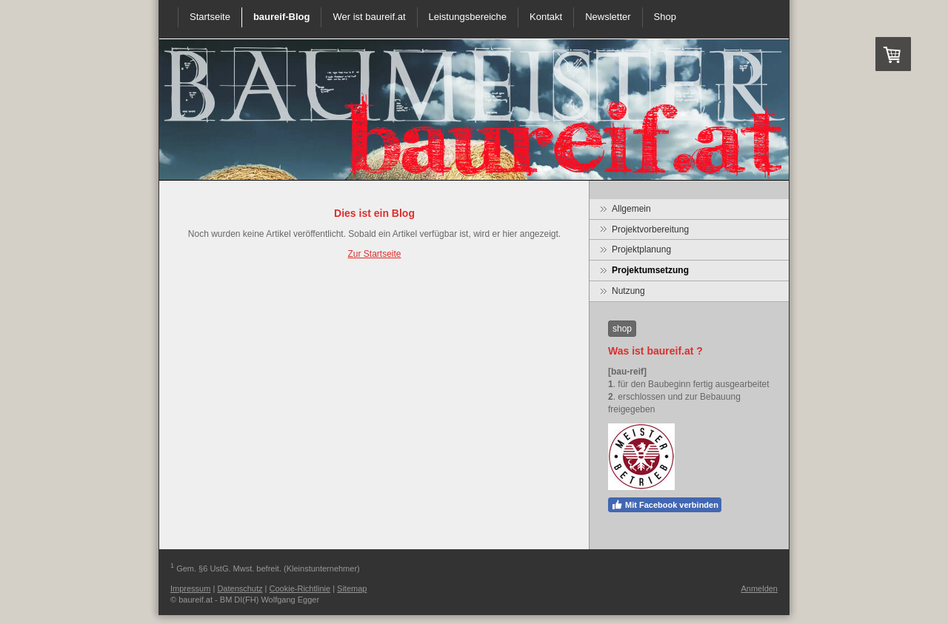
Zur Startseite (374, 254)
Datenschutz (239, 588)
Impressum (190, 588)
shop (622, 328)
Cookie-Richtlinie (300, 588)
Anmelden (759, 588)
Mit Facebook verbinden (664, 505)
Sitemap (352, 588)
